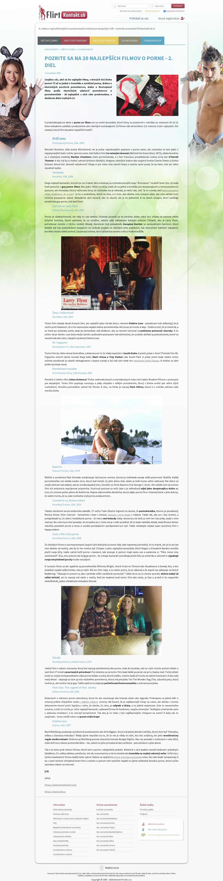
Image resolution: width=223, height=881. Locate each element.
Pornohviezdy (152, 40)
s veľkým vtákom (88, 701)
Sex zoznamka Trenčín (105, 850)
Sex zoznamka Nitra (104, 836)
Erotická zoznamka (104, 809)
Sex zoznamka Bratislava (106, 818)
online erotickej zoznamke (127, 757)
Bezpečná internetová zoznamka (67, 827)
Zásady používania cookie (64, 832)
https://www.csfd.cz (55, 791)
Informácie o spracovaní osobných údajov (71, 818)
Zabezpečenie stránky (62, 836)
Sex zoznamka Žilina (105, 841)
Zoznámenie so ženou (62, 850)
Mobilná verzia (112, 867)
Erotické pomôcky (104, 40)
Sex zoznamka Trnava (105, 845)
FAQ (55, 823)
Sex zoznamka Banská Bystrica (109, 832)
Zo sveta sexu (130, 40)
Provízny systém (146, 809)
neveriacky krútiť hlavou (146, 360)
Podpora (143, 814)
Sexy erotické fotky (61, 841)
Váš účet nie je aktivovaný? (131, 11)
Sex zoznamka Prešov (105, 827)
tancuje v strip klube (119, 514)
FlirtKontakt (51, 49)
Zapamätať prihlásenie (175, 11)
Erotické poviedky (75, 40)
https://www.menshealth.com (61, 784)
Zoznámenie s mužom (62, 854)
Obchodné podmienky (62, 809)
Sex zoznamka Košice (105, 823)
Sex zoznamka (102, 814)
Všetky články (49, 40)
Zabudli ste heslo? (152, 11)
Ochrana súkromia (61, 814)
